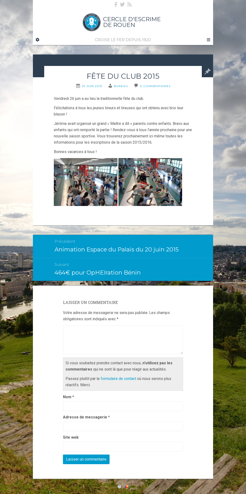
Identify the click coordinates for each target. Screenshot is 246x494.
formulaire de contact (118, 378)
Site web (71, 437)
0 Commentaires (155, 86)
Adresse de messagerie (86, 417)
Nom (68, 397)
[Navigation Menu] (208, 40)
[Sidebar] (37, 40)
